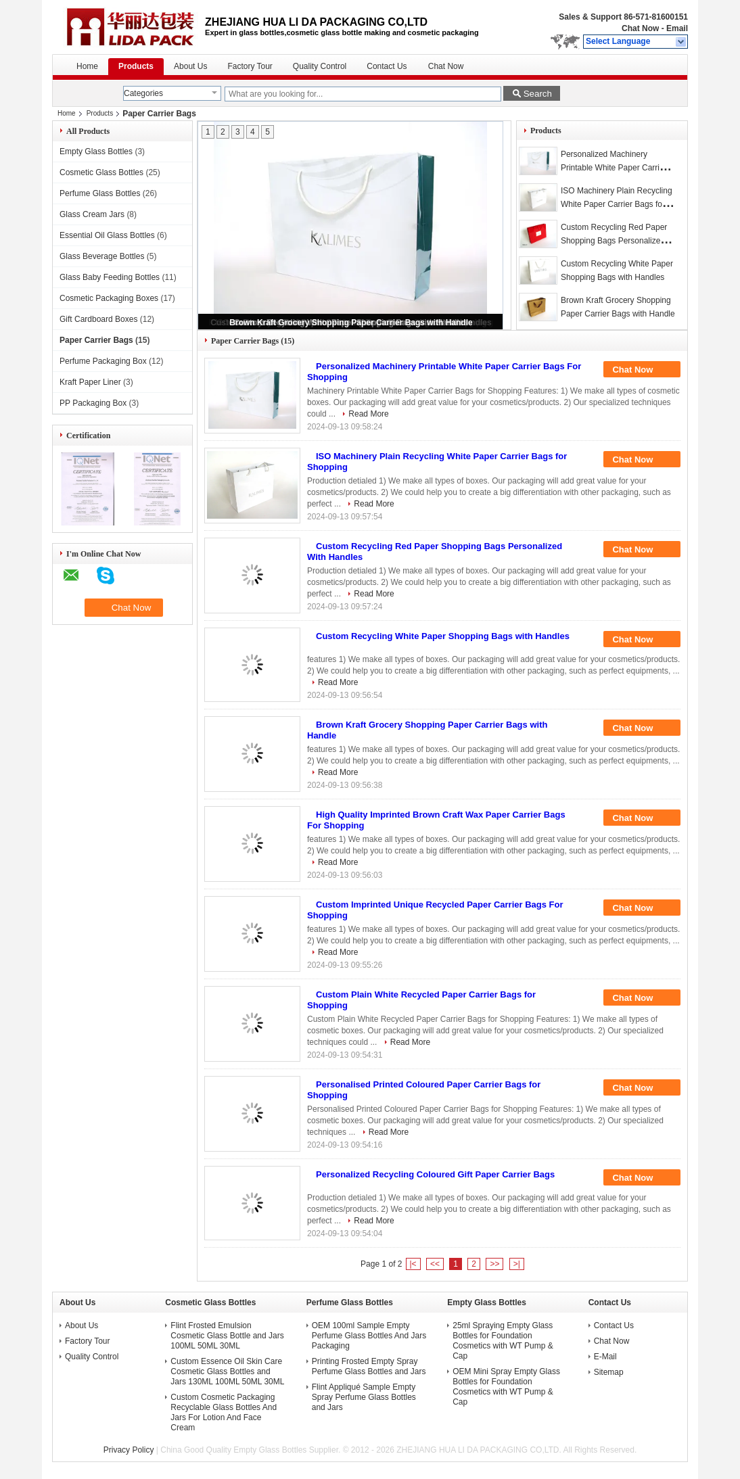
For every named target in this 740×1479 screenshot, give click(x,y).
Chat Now (640, 28)
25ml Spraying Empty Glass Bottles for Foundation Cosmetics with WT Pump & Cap (503, 1341)
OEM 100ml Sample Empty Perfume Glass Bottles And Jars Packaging (369, 1336)
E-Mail (605, 1356)
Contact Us (387, 66)
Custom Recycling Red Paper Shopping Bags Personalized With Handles (614, 240)
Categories (143, 93)
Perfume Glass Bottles (100, 193)
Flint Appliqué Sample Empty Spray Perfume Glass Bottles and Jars (364, 1397)
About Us (190, 66)
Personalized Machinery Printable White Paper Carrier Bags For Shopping (614, 167)
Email (677, 28)
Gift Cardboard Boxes (98, 319)
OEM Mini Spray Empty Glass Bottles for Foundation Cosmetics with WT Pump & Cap (506, 1387)
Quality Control (319, 66)
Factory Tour (249, 66)
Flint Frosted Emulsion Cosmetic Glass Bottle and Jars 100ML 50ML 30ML (226, 1336)
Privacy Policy (128, 1450)
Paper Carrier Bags (96, 340)
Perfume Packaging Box (103, 361)
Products (136, 66)
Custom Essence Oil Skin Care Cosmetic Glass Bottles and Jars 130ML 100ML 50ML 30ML (227, 1371)
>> (494, 1264)
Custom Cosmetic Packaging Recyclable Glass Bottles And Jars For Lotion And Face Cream (223, 1412)
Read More (368, 414)
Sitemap (609, 1372)
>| (516, 1264)
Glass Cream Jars (92, 214)
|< (413, 1264)
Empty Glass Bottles (96, 151)
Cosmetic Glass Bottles (101, 172)
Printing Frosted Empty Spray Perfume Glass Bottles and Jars (369, 1366)
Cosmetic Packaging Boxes (109, 298)
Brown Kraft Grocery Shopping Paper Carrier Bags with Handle (350, 322)
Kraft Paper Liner (90, 382)
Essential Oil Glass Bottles (107, 235)
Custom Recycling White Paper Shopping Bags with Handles (443, 636)
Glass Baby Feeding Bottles (110, 277)
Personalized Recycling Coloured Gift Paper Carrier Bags (435, 1174)
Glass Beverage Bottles (102, 256)
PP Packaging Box (93, 403)
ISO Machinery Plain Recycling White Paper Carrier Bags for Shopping (616, 204)
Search (538, 94)
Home (87, 66)
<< (435, 1264)
